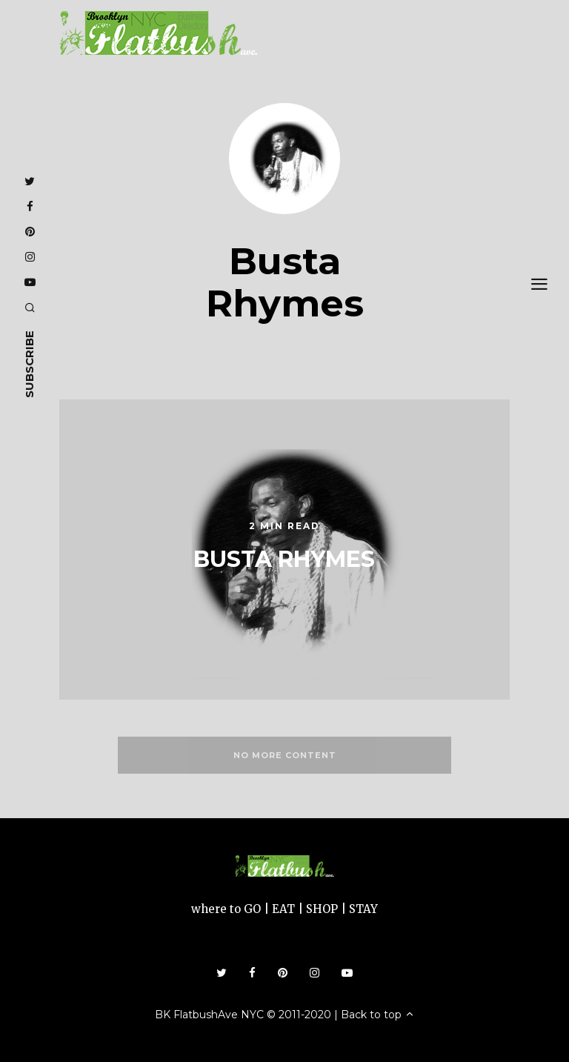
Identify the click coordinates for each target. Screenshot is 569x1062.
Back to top (378, 1014)
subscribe (29, 364)
